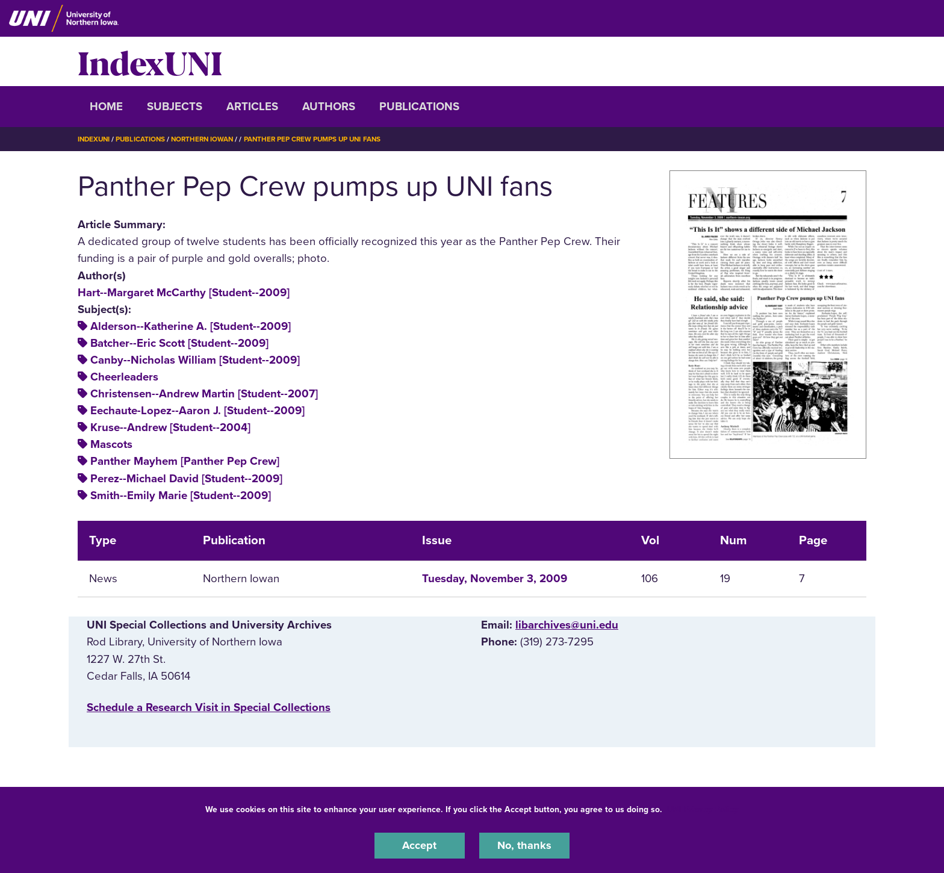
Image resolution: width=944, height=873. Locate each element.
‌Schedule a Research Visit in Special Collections (209, 706)
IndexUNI (150, 61)
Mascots (111, 444)
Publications (419, 106)
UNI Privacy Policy (702, 809)
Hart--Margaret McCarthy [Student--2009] (184, 292)
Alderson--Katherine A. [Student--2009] (190, 326)
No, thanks (524, 845)
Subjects (174, 106)
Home (106, 106)
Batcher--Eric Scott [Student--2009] (179, 343)
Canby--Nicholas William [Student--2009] (195, 360)
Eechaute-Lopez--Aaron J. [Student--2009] (197, 410)
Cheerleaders (124, 377)
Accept (419, 845)
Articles (252, 106)
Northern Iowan (207, 139)
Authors (328, 106)
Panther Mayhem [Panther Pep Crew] (184, 461)
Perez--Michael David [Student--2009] (186, 478)
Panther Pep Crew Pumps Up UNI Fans (321, 139)
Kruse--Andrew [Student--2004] (170, 427)
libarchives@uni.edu (566, 625)
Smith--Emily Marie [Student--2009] (180, 495)
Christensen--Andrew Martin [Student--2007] (204, 393)
